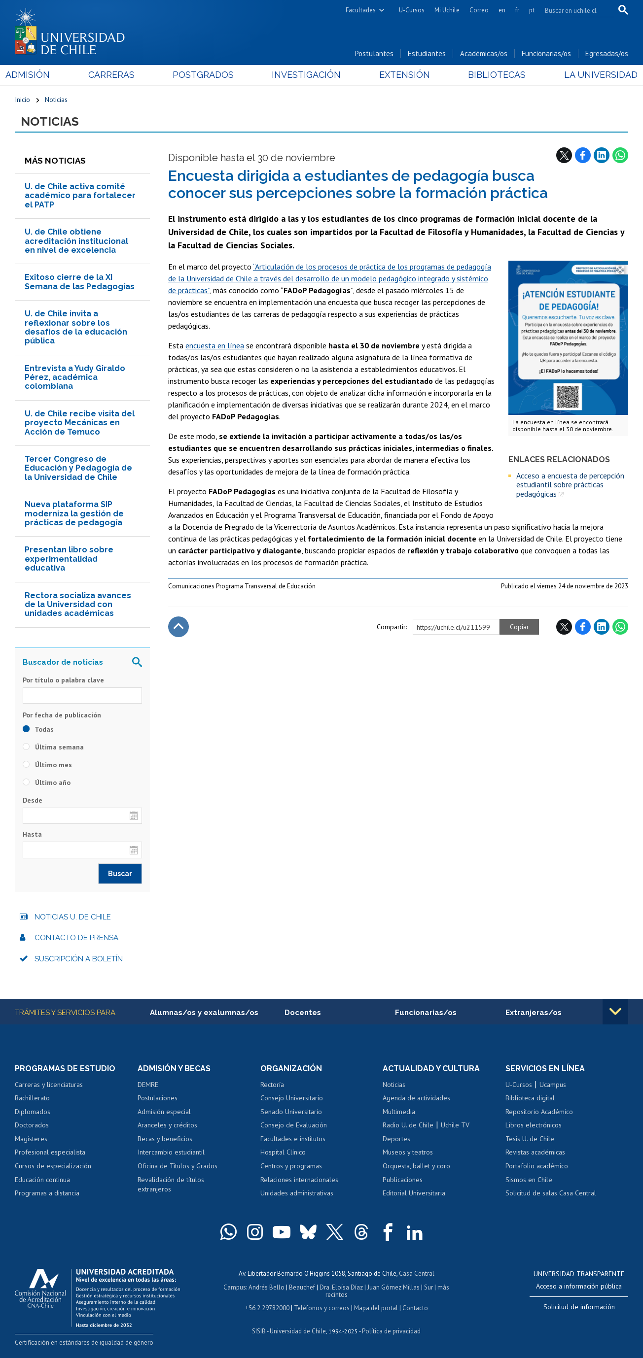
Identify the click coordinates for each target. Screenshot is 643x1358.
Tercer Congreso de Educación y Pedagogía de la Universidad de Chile (78, 468)
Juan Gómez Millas (393, 1287)
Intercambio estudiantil (171, 1152)
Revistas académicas (535, 1152)
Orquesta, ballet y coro (416, 1165)
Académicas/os (483, 53)
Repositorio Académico (539, 1111)
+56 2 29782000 (267, 1308)
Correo (479, 10)
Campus (234, 1287)
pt (532, 10)
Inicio (22, 99)
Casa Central (416, 1273)
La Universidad (591, 74)
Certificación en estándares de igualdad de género (84, 1342)
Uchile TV (455, 1124)
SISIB (259, 1331)
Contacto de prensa (76, 937)
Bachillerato (32, 1097)
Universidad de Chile (298, 1331)
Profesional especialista (50, 1152)
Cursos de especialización (53, 1165)
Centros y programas (291, 1165)
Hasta (32, 834)
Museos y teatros (408, 1152)
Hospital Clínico (283, 1152)
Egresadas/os (606, 53)
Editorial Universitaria (414, 1192)
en (502, 10)
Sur (428, 1287)
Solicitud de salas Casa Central (550, 1192)
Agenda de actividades (416, 1097)
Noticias (56, 99)
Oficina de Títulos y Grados (177, 1165)
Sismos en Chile (528, 1179)
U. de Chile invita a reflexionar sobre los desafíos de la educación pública (76, 327)
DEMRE (148, 1084)
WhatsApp (620, 155)
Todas (38, 729)
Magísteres (31, 1138)
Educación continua (42, 1179)
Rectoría (272, 1084)
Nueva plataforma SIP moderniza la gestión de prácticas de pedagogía (74, 513)
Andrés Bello (267, 1287)
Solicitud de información (579, 1306)
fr (517, 10)
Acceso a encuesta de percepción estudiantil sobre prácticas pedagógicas (570, 484)
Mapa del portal (376, 1308)
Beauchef (302, 1287)
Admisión (37, 74)
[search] (573, 10)
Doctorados (32, 1124)
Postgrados (206, 74)
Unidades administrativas (296, 1192)
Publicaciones (403, 1179)
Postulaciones (158, 1097)
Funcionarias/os (546, 53)
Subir (178, 626)
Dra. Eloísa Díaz (341, 1287)
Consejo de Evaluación (293, 1124)
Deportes (396, 1138)
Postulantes (374, 53)
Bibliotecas (491, 74)
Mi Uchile (447, 10)
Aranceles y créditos (167, 1124)
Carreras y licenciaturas (49, 1084)
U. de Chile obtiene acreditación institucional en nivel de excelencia (76, 241)
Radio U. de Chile (408, 1124)
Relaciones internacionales (299, 1179)
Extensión (401, 74)
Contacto (415, 1308)
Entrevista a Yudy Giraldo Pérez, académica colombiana (75, 377)
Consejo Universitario (291, 1097)
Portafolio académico (536, 1165)
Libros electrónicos (533, 1124)
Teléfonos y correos (322, 1308)
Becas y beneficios (165, 1138)
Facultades (361, 10)
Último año (47, 782)
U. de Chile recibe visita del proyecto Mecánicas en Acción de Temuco (80, 423)
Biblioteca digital (530, 1097)
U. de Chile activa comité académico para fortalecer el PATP (80, 195)
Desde (32, 800)
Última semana (53, 747)
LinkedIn (601, 155)
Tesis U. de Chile (529, 1138)
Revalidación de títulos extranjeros (171, 1184)
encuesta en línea (214, 345)
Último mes (47, 764)
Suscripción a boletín (79, 958)
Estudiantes (427, 53)
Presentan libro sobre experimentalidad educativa (69, 559)
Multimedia (399, 1111)
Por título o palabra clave (63, 680)
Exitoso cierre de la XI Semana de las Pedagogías (80, 281)
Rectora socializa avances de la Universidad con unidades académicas (78, 604)
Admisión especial (164, 1111)
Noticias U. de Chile (73, 917)
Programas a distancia (47, 1192)
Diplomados (32, 1111)
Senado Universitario (291, 1111)
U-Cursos (412, 10)
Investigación (306, 74)
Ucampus (552, 1084)
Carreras (117, 74)
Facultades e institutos (292, 1138)
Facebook (582, 155)
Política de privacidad (391, 1331)
